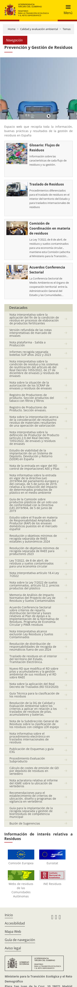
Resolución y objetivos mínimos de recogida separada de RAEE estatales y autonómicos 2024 (33, 538)
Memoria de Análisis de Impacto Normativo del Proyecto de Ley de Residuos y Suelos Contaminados (32, 598)
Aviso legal (13, 948)
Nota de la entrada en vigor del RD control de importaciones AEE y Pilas (34, 467)
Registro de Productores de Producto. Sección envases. (28, 408)
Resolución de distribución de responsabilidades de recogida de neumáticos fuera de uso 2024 (32, 646)
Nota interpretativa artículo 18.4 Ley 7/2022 (34, 574)
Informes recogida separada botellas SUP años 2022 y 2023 (30, 353)
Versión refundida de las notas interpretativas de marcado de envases (30, 333)
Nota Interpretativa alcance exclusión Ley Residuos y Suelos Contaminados (31, 634)
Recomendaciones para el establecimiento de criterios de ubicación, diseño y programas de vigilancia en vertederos (32, 797)
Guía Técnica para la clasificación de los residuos (34, 694)
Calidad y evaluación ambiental (39, 29)
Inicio (9, 915)
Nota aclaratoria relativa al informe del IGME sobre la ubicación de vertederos (33, 783)
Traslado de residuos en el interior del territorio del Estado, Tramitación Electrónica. (33, 659)
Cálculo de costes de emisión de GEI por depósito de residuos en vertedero (34, 771)
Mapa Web (13, 931)
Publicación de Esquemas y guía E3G (31, 750)
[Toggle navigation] (67, 10)
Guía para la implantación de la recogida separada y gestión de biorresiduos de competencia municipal (31, 812)
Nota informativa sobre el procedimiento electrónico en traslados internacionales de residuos (29, 738)
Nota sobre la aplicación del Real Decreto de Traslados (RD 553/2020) (33, 685)
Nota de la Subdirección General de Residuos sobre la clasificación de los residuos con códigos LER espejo (34, 724)
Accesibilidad (15, 923)
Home (11, 29)
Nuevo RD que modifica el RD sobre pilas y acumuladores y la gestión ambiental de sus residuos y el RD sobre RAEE (33, 673)
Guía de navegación (20, 940)
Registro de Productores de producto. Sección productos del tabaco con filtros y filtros (31, 398)
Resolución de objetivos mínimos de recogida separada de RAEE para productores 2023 (34, 551)
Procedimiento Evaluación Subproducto (27, 759)
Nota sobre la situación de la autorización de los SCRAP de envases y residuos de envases (30, 385)
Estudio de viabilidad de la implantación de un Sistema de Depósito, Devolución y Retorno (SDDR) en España (30, 454)
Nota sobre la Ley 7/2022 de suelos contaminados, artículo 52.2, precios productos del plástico (34, 585)
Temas (67, 29)
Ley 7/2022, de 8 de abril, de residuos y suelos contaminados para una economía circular (31, 563)
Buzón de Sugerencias (24, 823)
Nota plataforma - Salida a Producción (27, 343)
